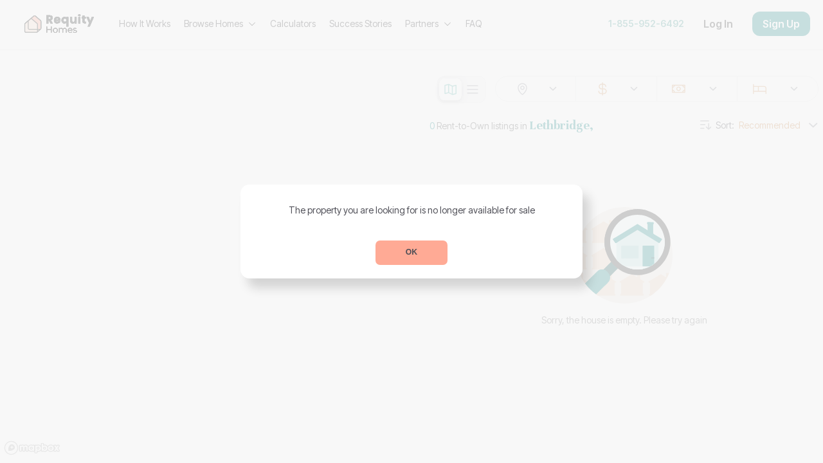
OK (411, 252)
